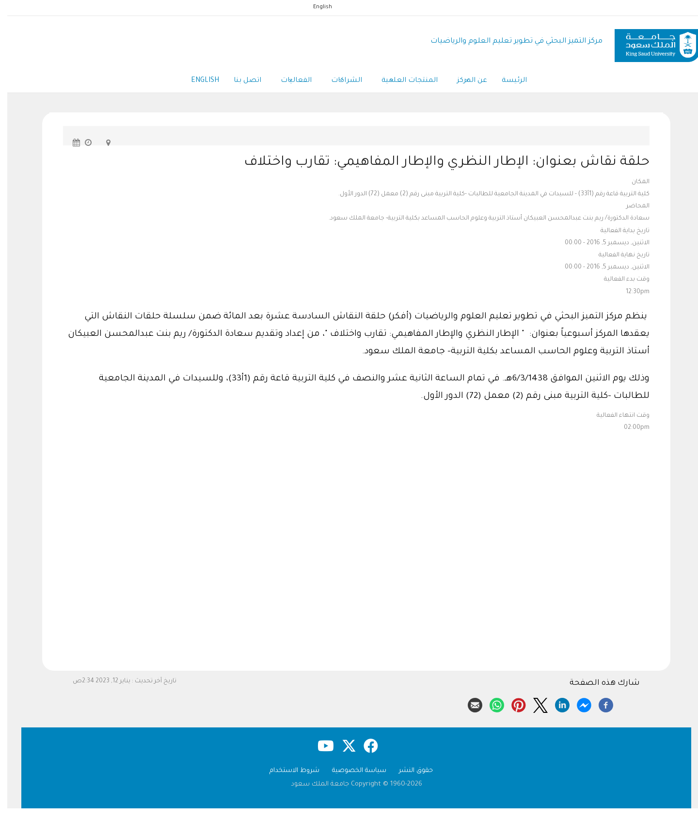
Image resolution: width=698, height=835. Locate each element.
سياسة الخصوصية (352, 770)
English (315, 7)
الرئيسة (507, 81)
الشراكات (339, 81)
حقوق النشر (409, 770)
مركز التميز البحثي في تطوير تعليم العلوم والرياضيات (509, 41)
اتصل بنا (240, 81)
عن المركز (465, 81)
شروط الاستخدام (287, 770)
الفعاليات (288, 81)
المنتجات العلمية (402, 81)
